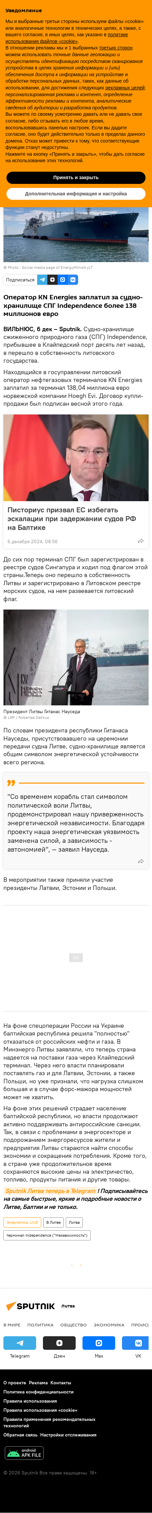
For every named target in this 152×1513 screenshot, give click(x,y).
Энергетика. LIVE (22, 1222)
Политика (40, 1325)
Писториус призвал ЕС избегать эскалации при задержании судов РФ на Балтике (71, 518)
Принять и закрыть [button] (75, 177)
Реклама (38, 1383)
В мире (11, 1325)
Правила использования (30, 1401)
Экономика (109, 1325)
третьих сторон (116, 47)
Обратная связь (20, 1435)
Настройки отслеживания (68, 1435)
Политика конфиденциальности (38, 1392)
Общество (73, 1325)
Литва (74, 1222)
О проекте (14, 1383)
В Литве (53, 1222)
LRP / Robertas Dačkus (28, 717)
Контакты (60, 1383)
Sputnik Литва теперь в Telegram (50, 1191)
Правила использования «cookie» (40, 1410)
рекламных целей (125, 87)
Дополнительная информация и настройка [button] (76, 193)
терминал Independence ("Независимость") (47, 1235)
